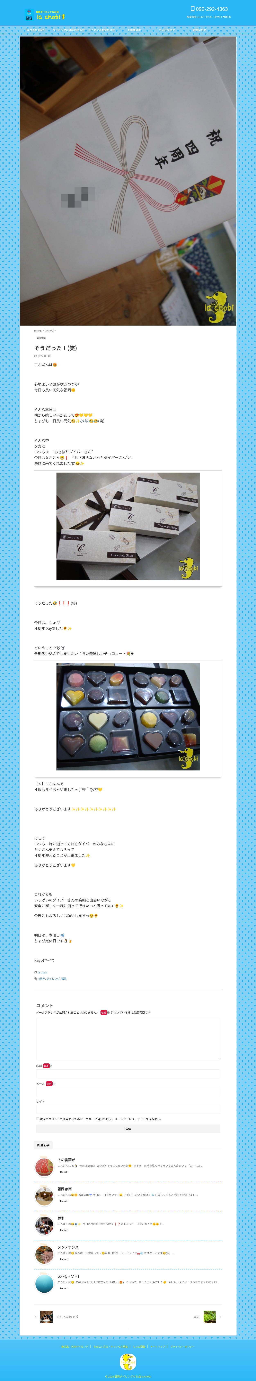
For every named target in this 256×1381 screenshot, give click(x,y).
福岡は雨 (64, 1187)
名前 (44, 1064)
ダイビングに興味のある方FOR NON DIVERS (69, 31)
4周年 (41, 978)
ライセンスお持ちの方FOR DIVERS (101, 31)
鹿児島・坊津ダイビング (74, 1345)
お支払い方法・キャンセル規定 (111, 1345)
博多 (61, 1216)
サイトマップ (157, 1345)
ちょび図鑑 (139, 1345)
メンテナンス (67, 1245)
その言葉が (66, 1158)
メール (45, 1082)
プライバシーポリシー (182, 1345)
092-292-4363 (209, 9)
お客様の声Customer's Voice (134, 31)
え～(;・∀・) (68, 1275)
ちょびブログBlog (167, 31)
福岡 (64, 978)
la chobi (42, 972)
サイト (40, 1100)
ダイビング (53, 978)
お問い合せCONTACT (199, 31)
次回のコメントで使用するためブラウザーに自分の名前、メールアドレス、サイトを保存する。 (101, 1118)
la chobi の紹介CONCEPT (36, 31)
